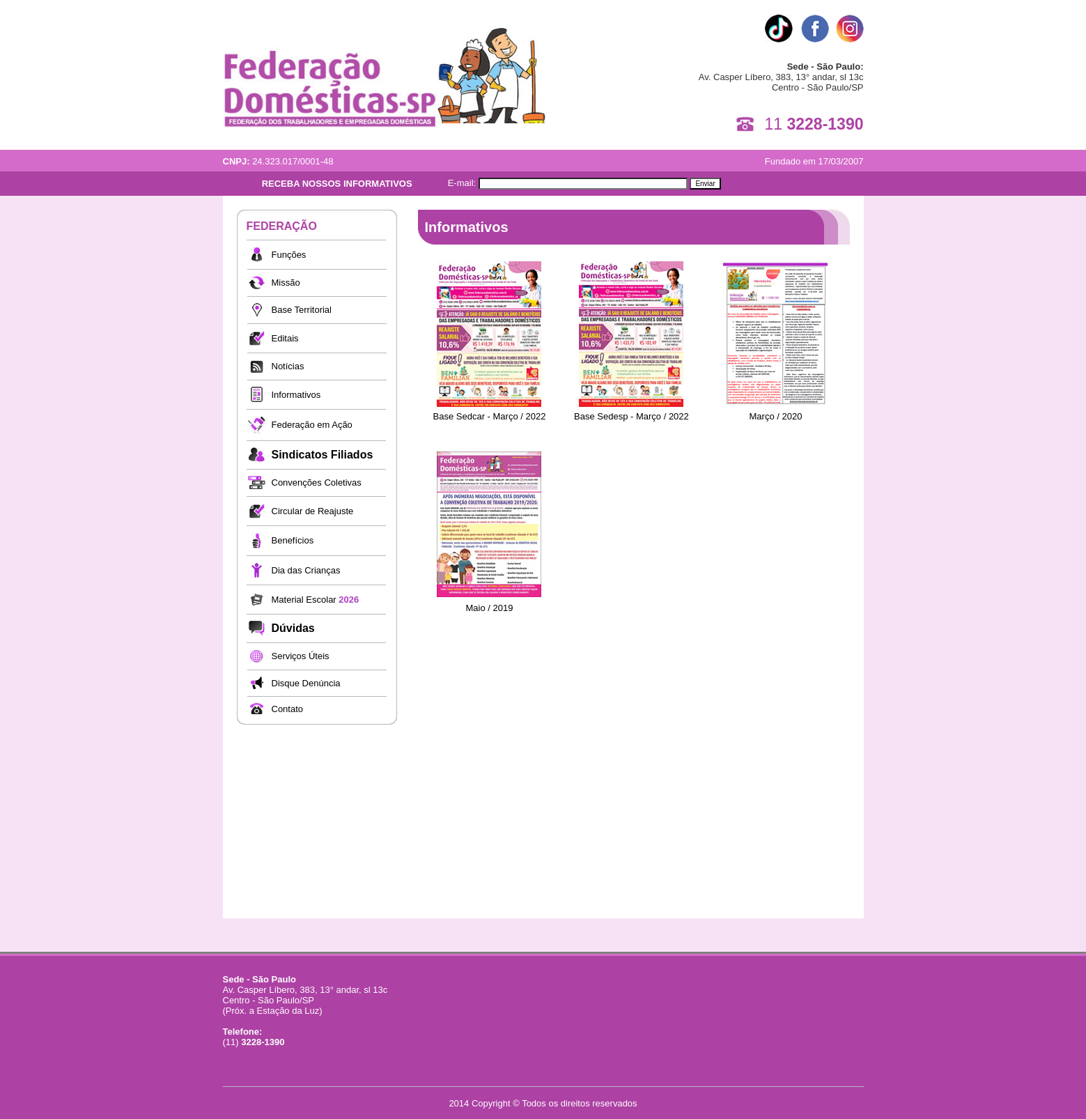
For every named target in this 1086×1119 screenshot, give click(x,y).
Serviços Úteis (300, 656)
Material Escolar (315, 599)
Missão (286, 282)
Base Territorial (302, 309)
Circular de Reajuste (313, 511)
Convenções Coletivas (317, 482)
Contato (288, 709)
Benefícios (293, 540)
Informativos (296, 394)
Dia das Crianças (306, 570)
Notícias (288, 366)
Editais (285, 338)
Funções (289, 254)
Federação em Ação (312, 424)
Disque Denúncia (306, 683)
